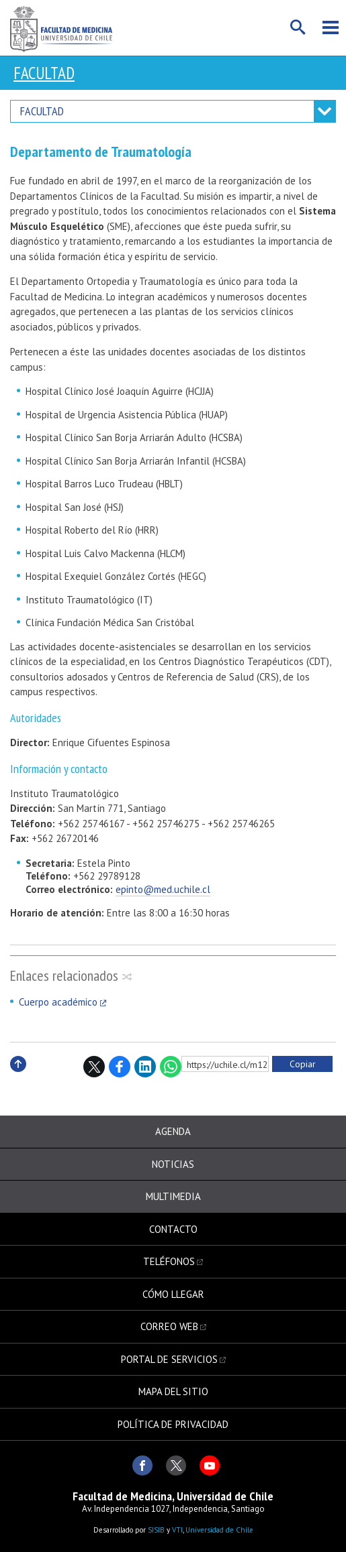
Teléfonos (169, 1261)
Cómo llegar (173, 1294)
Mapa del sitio (173, 1391)
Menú (330, 27)
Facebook (119, 1066)
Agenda (173, 1131)
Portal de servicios (169, 1359)
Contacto (173, 1229)
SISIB (156, 1530)
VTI (177, 1530)
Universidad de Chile (219, 1530)
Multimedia (173, 1196)
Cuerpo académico (58, 1002)
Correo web (169, 1326)
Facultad (44, 73)
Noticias (173, 1164)
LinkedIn (145, 1067)
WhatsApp (170, 1066)
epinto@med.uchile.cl (163, 889)
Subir (18, 1078)
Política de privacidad (173, 1424)
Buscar (298, 27)
